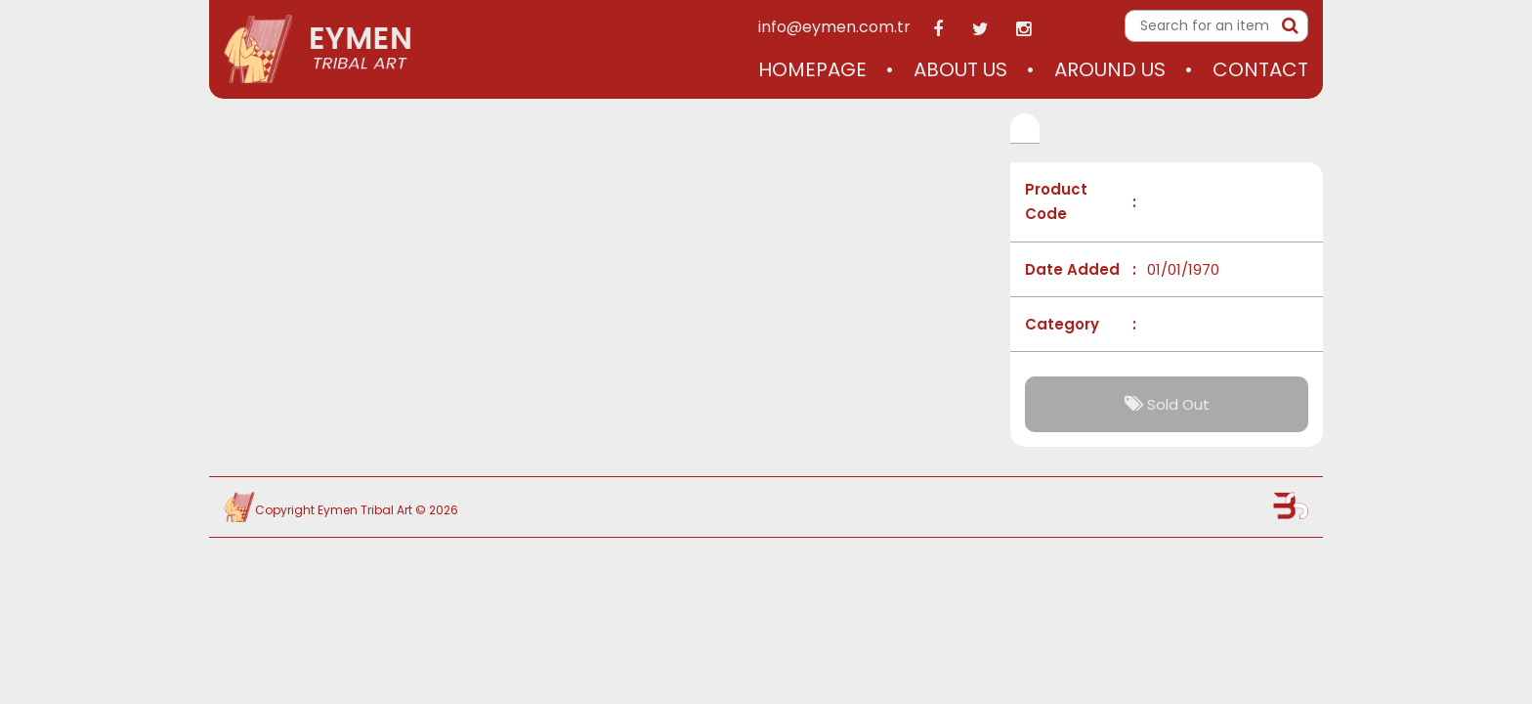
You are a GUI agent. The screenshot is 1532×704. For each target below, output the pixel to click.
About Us (960, 69)
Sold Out (1167, 404)
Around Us (1110, 69)
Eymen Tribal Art (365, 510)
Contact (1260, 69)
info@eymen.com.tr (834, 27)
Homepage (812, 69)
